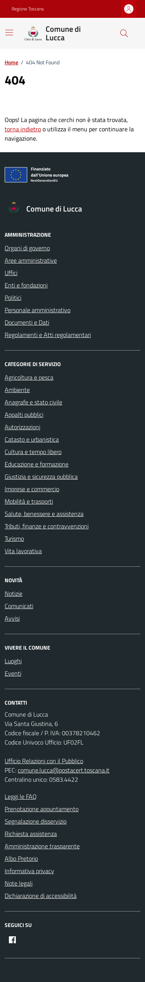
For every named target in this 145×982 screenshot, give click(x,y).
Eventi (13, 673)
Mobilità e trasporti (29, 501)
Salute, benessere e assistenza (44, 513)
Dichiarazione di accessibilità (41, 895)
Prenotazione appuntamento (41, 808)
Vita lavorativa (23, 550)
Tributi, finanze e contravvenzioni (47, 526)
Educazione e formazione (36, 464)
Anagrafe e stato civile (33, 402)
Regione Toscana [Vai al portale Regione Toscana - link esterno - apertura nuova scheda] (28, 8)
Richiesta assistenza (31, 833)
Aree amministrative (31, 260)
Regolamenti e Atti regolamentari (48, 334)
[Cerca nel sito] (124, 33)
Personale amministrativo (37, 310)
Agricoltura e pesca (29, 377)
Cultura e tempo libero (33, 451)
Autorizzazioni (22, 427)
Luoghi (13, 661)
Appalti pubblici (24, 414)
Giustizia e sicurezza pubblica (41, 476)
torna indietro (23, 129)
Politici (13, 297)
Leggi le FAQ (21, 796)
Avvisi (12, 618)
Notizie (13, 593)
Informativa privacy (29, 870)
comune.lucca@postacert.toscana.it (63, 770)
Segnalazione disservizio (36, 821)
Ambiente (17, 389)
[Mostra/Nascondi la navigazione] (9, 32)
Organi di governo (27, 248)
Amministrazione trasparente (42, 846)
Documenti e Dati (27, 322)
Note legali (18, 883)
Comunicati (19, 606)
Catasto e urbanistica (32, 439)
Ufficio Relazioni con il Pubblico (44, 760)
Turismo (14, 538)
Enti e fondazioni (26, 285)
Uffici (11, 272)
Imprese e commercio (32, 489)
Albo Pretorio (21, 858)
